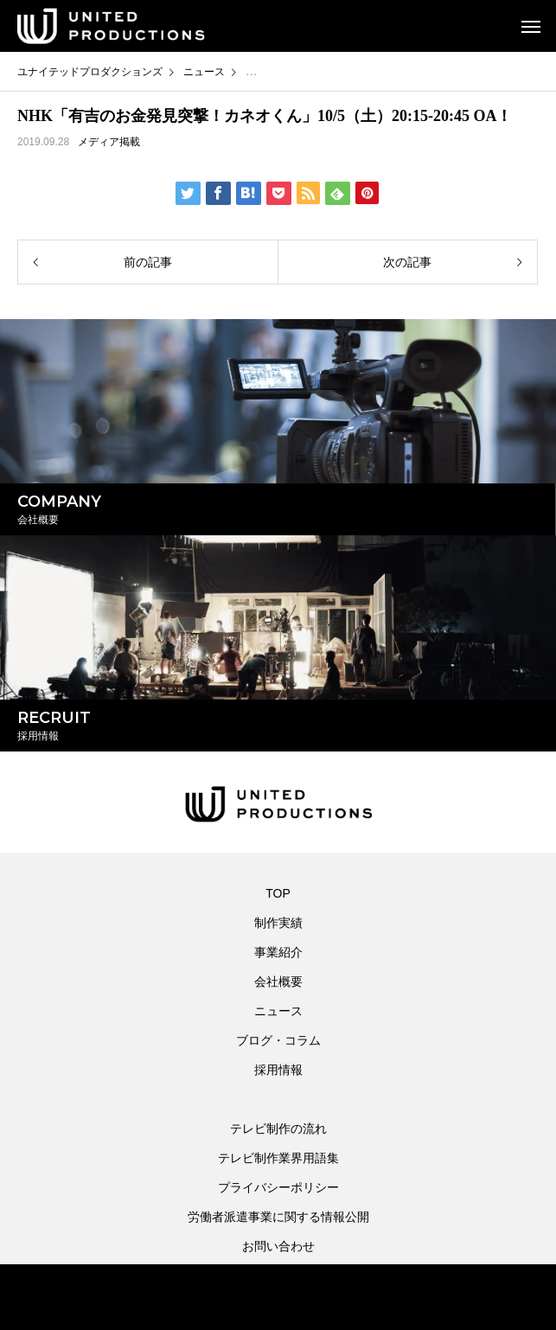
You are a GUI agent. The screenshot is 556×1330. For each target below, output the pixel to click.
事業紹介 (278, 952)
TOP (278, 893)
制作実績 (278, 923)
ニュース (278, 1011)
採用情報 (278, 1070)
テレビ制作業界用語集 (278, 1158)
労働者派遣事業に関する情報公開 (278, 1217)
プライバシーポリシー (278, 1187)
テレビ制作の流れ (278, 1128)
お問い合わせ (278, 1246)
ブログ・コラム (278, 1040)
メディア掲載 (109, 142)
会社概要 (278, 981)
